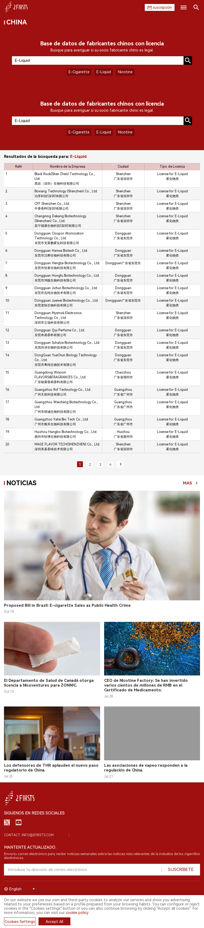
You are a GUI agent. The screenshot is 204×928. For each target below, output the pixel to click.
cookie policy (77, 912)
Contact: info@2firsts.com (29, 835)
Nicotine (125, 72)
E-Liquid (103, 72)
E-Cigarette (79, 72)
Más (187, 483)
